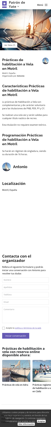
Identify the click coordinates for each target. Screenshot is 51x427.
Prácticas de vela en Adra (15, 384)
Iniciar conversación (15, 335)
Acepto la (21, 328)
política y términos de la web (28, 328)
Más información (26, 424)
